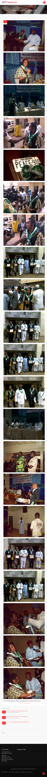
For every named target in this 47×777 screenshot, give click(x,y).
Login (27, 772)
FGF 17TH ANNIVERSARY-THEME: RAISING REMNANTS (18, 722)
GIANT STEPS (17, 772)
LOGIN (3, 732)
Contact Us (30, 772)
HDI (24, 703)
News (10, 772)
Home (3, 772)
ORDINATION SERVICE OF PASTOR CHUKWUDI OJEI (17, 716)
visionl (20, 703)
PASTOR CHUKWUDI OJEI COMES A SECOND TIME (17, 711)
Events (13, 772)
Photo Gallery (27, 703)
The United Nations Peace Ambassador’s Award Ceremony (21, 701)
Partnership (22, 772)
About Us (6, 772)
